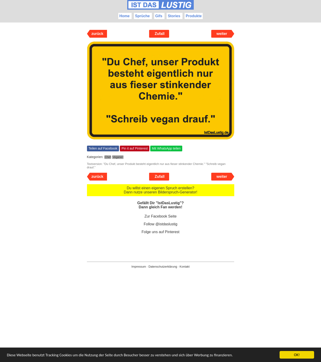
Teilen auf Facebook (103, 148)
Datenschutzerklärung (162, 266)
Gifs (158, 16)
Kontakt (184, 266)
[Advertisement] (161, 322)
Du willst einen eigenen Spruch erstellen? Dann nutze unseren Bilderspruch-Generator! (160, 190)
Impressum (138, 266)
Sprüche (142, 16)
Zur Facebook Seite (161, 216)
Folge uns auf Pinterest (160, 232)
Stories (174, 16)
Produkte (194, 16)
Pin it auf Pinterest (134, 148)
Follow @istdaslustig (160, 224)
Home (124, 16)
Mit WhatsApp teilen (166, 148)
